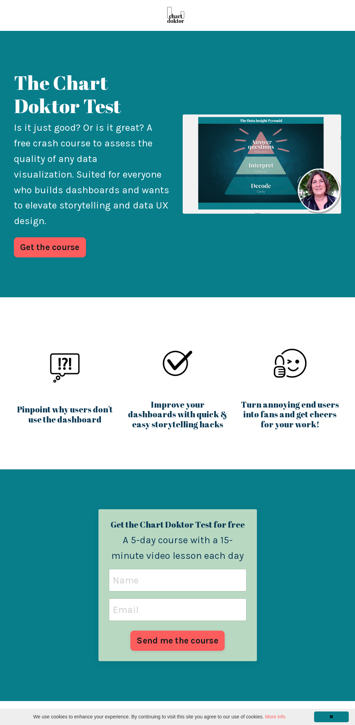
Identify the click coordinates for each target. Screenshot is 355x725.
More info (275, 716)
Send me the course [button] (177, 641)
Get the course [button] (50, 247)
